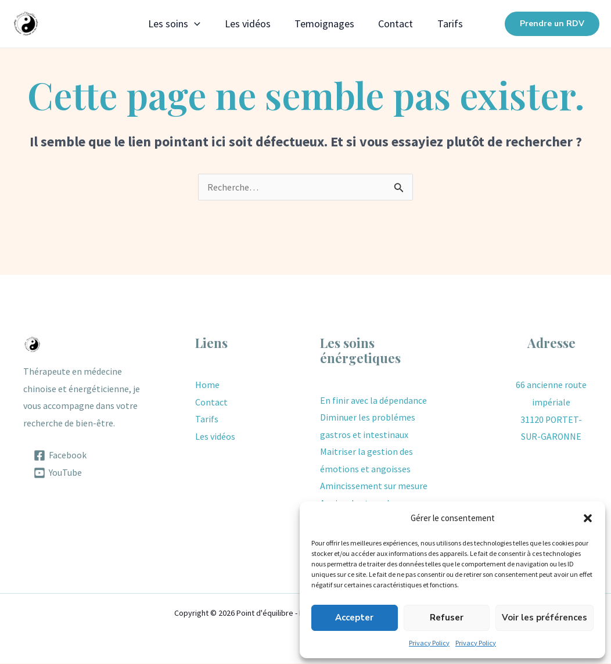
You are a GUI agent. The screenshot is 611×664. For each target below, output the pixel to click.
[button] (588, 518)
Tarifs (457, 23)
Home (207, 384)
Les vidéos (244, 23)
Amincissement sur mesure (373, 486)
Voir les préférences (544, 617)
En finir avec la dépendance (373, 400)
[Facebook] (60, 455)
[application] (187, 23)
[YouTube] (58, 473)
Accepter (354, 617)
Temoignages (324, 23)
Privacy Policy (429, 642)
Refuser (446, 617)
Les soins (167, 23)
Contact (399, 23)
